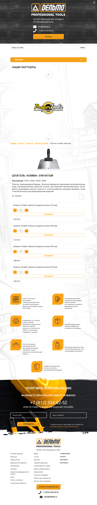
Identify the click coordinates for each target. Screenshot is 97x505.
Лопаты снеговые (16, 480)
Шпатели (29, 143)
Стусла (36, 457)
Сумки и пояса (15, 460)
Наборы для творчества (42, 478)
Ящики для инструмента (18, 463)
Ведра (36, 453)
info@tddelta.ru (44, 27)
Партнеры (64, 463)
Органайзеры (14, 466)
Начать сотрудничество (48, 487)
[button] (48, 74)
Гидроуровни (38, 472)
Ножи (12, 477)
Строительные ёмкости (18, 483)
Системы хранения (16, 453)
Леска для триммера (41, 475)
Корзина (48, 36)
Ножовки (13, 469)
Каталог (21, 143)
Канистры (13, 457)
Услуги (63, 457)
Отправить (28, 424)
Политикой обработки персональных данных (64, 426)
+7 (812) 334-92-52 (45, 31)
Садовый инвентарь (41, 463)
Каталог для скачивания (42, 481)
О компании (65, 453)
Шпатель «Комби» (42, 143)
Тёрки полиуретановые (42, 469)
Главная (13, 143)
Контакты (64, 460)
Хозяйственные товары (42, 466)
